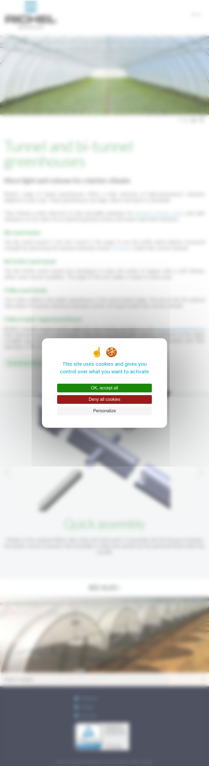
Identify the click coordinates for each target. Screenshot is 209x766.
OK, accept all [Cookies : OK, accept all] (104, 388)
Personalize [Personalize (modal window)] (104, 410)
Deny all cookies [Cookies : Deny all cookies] (105, 399)
